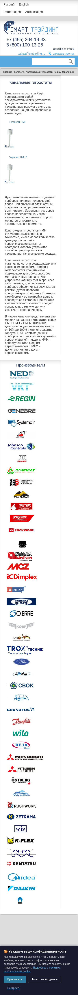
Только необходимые (44, 979)
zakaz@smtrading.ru (31, 53)
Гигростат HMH (18, 122)
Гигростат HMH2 (18, 157)
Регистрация (12, 11)
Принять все (14, 979)
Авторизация (34, 11)
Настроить (13, 988)
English (24, 4)
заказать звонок (63, 53)
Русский (9, 4)
